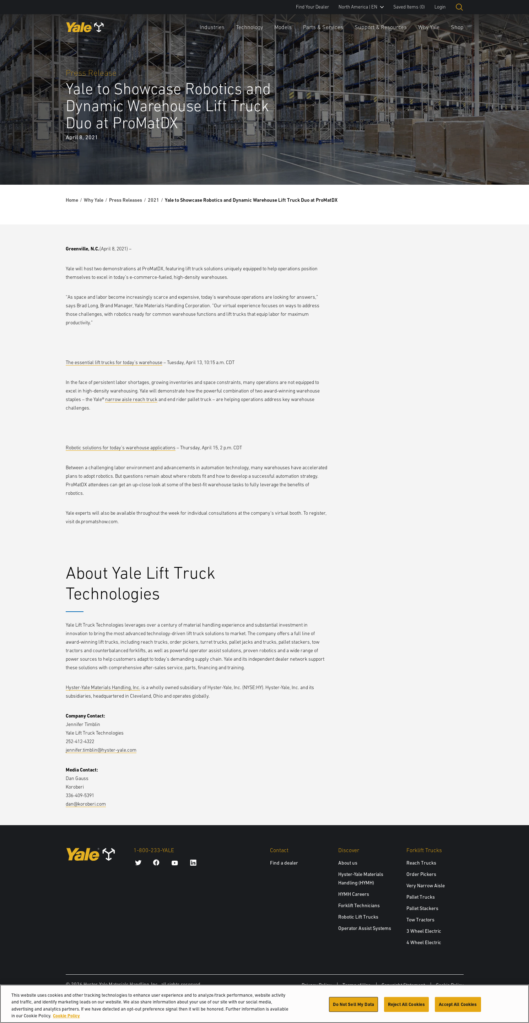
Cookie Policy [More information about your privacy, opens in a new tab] (66, 1019)
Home (72, 200)
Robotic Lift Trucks (358, 917)
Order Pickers (421, 874)
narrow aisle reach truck (131, 399)
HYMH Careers (353, 894)
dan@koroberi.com (86, 804)
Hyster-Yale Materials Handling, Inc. (103, 687)
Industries (212, 27)
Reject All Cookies (406, 1008)
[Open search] (459, 7)
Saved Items (409, 7)
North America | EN (361, 7)
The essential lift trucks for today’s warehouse (114, 362)
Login (440, 7)
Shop (457, 27)
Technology (249, 27)
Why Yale (428, 27)
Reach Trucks (421, 863)
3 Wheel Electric (423, 931)
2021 (153, 200)
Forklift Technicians (359, 905)
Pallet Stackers (422, 908)
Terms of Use (356, 985)
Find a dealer (284, 863)
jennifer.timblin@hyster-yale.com (101, 750)
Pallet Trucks (420, 897)
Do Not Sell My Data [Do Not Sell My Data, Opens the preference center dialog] (353, 1008)
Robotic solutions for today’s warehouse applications (121, 447)
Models (283, 27)
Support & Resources (381, 27)
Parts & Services (323, 27)
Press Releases (125, 200)
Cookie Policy (450, 985)
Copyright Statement (403, 985)
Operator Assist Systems (364, 928)
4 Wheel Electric (423, 942)
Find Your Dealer (312, 7)
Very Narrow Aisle (425, 885)
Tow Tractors (420, 919)
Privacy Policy (316, 985)
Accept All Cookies (458, 1008)
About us (347, 863)
